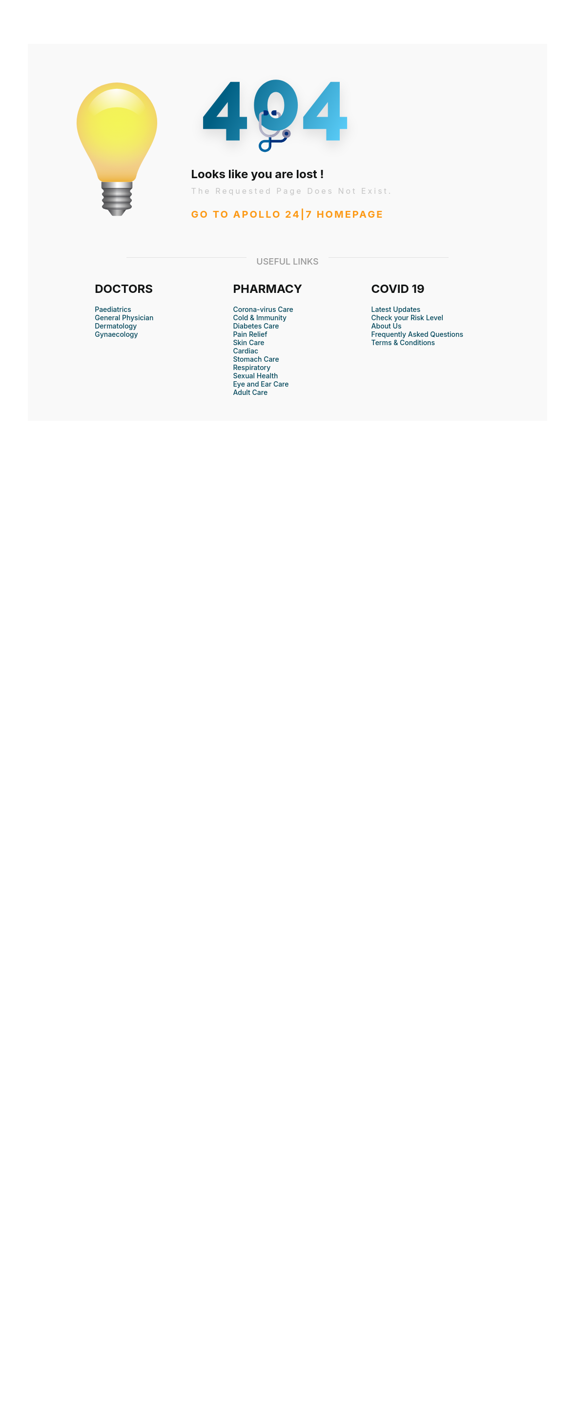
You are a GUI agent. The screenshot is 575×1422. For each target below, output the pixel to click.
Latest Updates (396, 309)
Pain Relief (250, 334)
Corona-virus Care (263, 309)
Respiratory (251, 367)
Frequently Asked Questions (417, 334)
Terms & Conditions (403, 342)
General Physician (124, 317)
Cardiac (245, 351)
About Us (386, 326)
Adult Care (250, 392)
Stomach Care (256, 359)
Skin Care (248, 342)
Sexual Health (255, 375)
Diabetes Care (256, 326)
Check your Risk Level (407, 317)
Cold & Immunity (260, 317)
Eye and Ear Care (260, 384)
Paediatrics (113, 309)
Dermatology (116, 326)
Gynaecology (116, 334)
